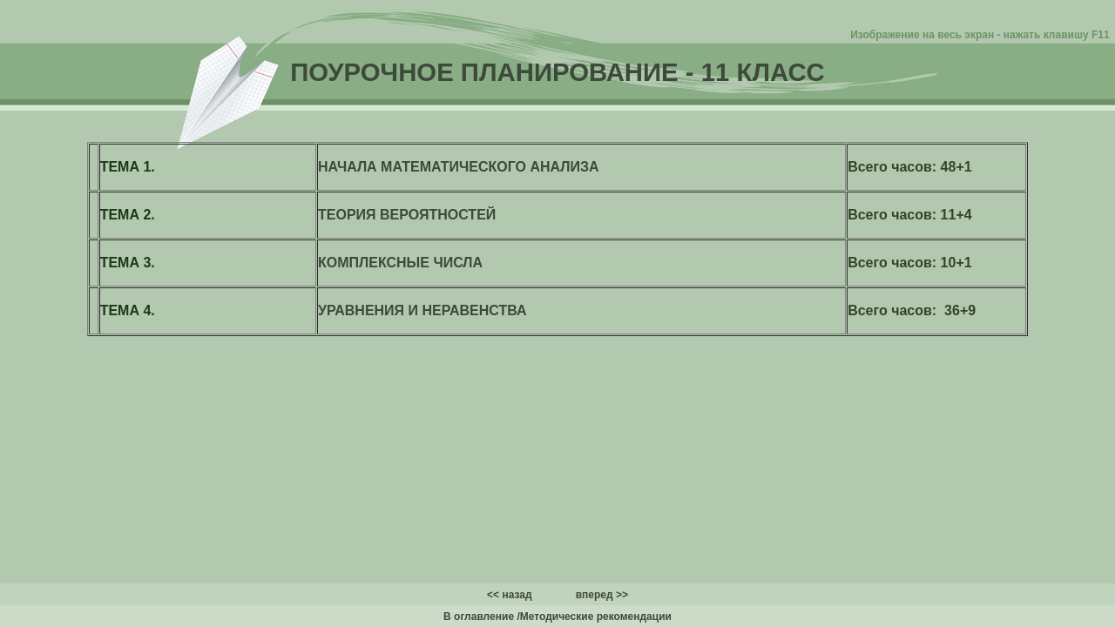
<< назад (509, 595)
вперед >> (602, 595)
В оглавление (478, 616)
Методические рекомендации (596, 616)
